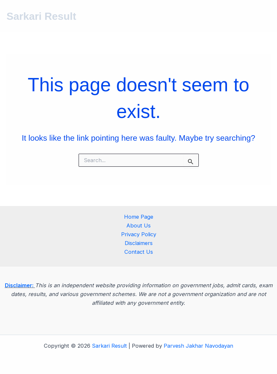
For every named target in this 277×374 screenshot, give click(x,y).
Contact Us (138, 252)
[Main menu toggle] (263, 16)
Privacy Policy (138, 234)
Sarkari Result (41, 16)
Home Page (138, 216)
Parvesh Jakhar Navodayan (198, 345)
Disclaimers (139, 243)
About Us (138, 225)
